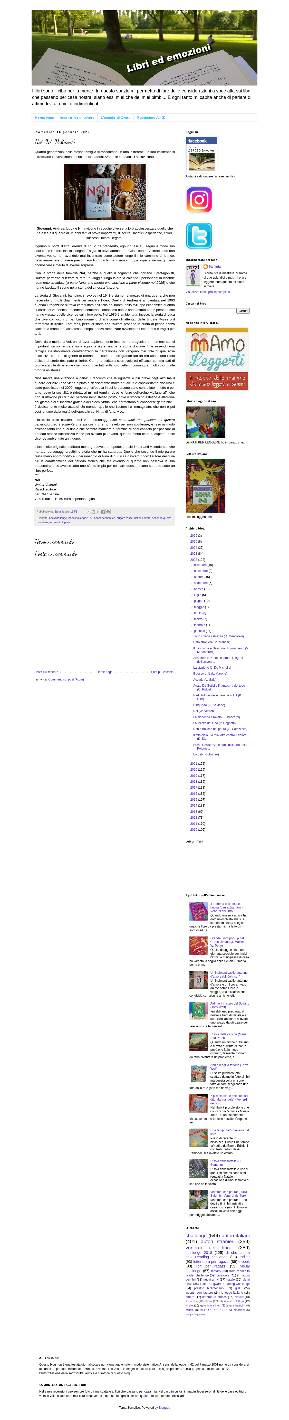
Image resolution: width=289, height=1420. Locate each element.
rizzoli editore (142, 517)
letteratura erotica (214, 1297)
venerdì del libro (209, 1247)
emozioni (239, 1309)
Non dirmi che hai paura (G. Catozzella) (220, 729)
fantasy (216, 1271)
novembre (201, 571)
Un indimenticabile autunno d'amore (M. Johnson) (229, 974)
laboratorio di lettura (231, 1301)
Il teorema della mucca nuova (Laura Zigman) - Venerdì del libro (226, 907)
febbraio (200, 625)
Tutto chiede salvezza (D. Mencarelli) (218, 636)
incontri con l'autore (199, 1292)
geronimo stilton (210, 1305)
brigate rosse (125, 517)
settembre (201, 583)
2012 (194, 817)
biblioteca (222, 1275)
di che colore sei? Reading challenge (218, 1255)
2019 (194, 776)
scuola (190, 1309)
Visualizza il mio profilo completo (208, 292)
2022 (194, 560)
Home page (44, 117)
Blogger (164, 1407)
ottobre (199, 577)
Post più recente (47, 672)
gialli (238, 1288)
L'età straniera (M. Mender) (211, 642)
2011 (194, 824)
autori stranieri (218, 1241)
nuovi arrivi (210, 1279)
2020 (194, 769)
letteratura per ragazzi (211, 1262)
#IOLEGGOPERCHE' (213, 1309)
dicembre (201, 565)
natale (230, 1279)
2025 (194, 541)
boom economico (104, 517)
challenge (196, 1235)
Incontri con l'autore (77, 117)
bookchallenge (58, 517)
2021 (194, 763)
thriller (245, 1257)
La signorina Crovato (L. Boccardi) (216, 717)
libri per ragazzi (211, 1266)
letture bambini (235, 1305)
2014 (194, 805)
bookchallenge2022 (81, 517)
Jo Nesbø (192, 1301)
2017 (194, 787)
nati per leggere (194, 1314)
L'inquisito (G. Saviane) (209, 705)
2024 (194, 548)
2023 (194, 553)
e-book (244, 1262)
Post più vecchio (162, 672)
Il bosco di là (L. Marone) (210, 673)
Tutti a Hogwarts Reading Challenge (225, 1284)
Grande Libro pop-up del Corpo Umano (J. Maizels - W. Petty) (228, 942)
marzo (199, 619)
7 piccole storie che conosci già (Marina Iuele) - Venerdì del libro (229, 1099)
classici (239, 1297)
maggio (199, 607)
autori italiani (236, 1235)
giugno (199, 601)
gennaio (200, 631)
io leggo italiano (232, 1292)
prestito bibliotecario (209, 1288)
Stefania (215, 266)
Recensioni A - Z (151, 117)
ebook (208, 1301)
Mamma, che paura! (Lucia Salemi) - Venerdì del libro (228, 1193)
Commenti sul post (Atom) (66, 679)
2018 (194, 781)
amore (190, 1297)
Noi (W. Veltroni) (204, 711)
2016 (194, 794)
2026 (194, 535)
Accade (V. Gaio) (204, 679)
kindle (189, 1305)
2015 (194, 799)
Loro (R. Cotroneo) (206, 754)
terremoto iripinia (60, 522)
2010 (194, 829)
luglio (198, 595)
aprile (198, 613)
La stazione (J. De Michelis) (212, 667)
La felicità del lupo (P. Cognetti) (214, 723)
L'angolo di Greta (115, 117)
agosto (199, 589)
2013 (194, 811)
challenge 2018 (199, 1253)
